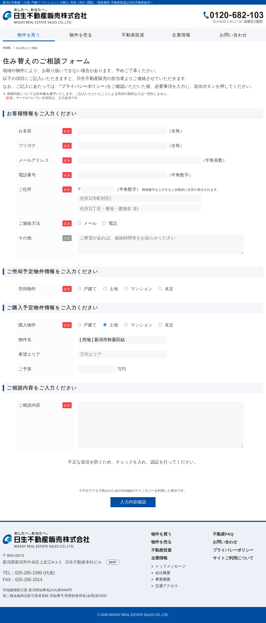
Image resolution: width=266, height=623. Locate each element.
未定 (168, 288)
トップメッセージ (170, 566)
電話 (112, 223)
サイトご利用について (233, 558)
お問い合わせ (233, 35)
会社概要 (162, 573)
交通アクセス (166, 586)
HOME (7, 47)
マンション (140, 288)
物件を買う (28, 35)
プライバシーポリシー (83, 86)
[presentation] (133, 476)
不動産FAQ (223, 534)
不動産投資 (133, 35)
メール (90, 223)
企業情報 (181, 35)
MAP (112, 562)
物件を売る (80, 35)
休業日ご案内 (253, 21)
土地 (113, 288)
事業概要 (162, 579)
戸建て (90, 288)
